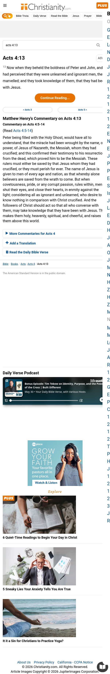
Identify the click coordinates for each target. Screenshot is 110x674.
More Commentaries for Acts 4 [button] (30, 233)
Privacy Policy (44, 662)
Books (14, 263)
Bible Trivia (22, 15)
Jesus (75, 15)
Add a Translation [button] (21, 243)
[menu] (5, 6)
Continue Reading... (55, 98)
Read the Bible (59, 15)
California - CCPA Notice (75, 662)
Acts (23, 263)
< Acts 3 (27, 109)
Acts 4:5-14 (22, 130)
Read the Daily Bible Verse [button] (27, 252)
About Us (24, 662)
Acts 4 (31, 263)
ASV (102, 58)
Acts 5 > (82, 109)
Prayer (88, 15)
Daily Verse (39, 15)
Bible (5, 263)
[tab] (55, 233)
